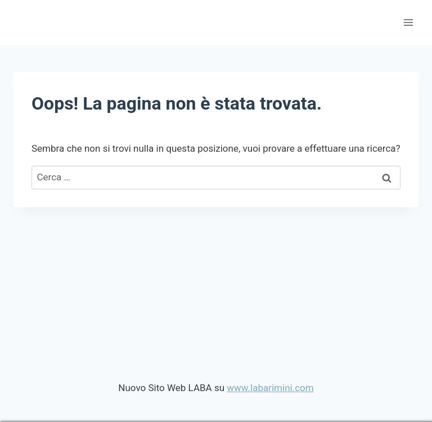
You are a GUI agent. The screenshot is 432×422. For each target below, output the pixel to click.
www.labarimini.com (270, 387)
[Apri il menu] (408, 22)
